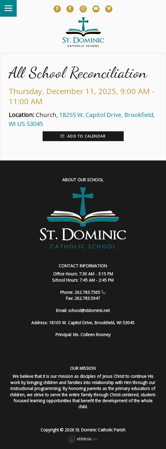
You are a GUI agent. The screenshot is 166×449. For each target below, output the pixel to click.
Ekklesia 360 (83, 439)
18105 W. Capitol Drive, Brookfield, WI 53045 (91, 322)
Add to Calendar (83, 136)
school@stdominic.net (89, 310)
